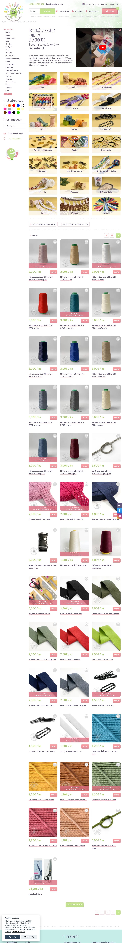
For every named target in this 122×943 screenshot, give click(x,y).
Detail (53, 272)
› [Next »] (118, 913)
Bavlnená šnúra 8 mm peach (72, 845)
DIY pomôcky (10, 82)
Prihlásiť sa (77, 11)
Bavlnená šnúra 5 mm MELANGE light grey (101, 472)
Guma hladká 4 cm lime (102, 659)
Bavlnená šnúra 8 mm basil (104, 799)
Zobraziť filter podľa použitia (74, 224)
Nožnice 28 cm (35, 894)
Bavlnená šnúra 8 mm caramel (73, 799)
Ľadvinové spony (12, 70)
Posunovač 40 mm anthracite (42, 751)
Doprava (104, 4)
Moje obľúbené (62, 11)
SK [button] (117, 4)
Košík (110, 11)
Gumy (8, 50)
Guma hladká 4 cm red (70, 659)
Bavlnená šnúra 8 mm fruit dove (43, 845)
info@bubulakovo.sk (54, 4)
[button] (15, 126)
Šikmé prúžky (10, 38)
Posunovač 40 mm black (103, 705)
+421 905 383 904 (36, 4)
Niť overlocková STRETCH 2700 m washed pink (41, 278)
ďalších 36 (8, 94)
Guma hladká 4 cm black (71, 613)
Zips (7, 91)
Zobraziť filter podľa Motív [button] (43, 224)
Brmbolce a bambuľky (14, 73)
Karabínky (9, 67)
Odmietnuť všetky (29, 937)
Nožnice (8, 44)
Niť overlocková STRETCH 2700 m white (104, 278)
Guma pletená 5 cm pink (39, 519)
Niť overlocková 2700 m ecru (73, 565)
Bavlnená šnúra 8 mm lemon (41, 799)
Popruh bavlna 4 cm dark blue (105, 519)
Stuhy (8, 32)
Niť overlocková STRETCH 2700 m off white (104, 326)
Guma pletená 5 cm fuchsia (72, 519)
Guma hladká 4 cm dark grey (73, 705)
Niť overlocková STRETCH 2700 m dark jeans (41, 472)
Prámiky (8, 76)
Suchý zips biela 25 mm (70, 751)
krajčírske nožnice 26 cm (39, 613)
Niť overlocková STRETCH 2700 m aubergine (72, 472)
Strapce (8, 88)
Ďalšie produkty (74, 905)
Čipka (8, 85)
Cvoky (8, 61)
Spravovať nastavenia (18, 931)
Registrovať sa (92, 11)
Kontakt (111, 4)
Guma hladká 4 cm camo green (105, 613)
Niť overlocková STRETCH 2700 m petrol (72, 326)
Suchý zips (9, 47)
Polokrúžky (10, 64)
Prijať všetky (12, 937)
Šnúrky (8, 35)
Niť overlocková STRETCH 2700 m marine (41, 375)
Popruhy (9, 53)
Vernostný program (90, 4)
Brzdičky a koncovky (13, 59)
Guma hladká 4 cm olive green (42, 659)
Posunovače (10, 56)
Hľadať (47, 11)
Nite (7, 41)
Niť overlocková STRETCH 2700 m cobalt (72, 375)
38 (113, 913)
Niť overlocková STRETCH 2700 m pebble (104, 375)
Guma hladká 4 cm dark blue (41, 705)
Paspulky (9, 79)
